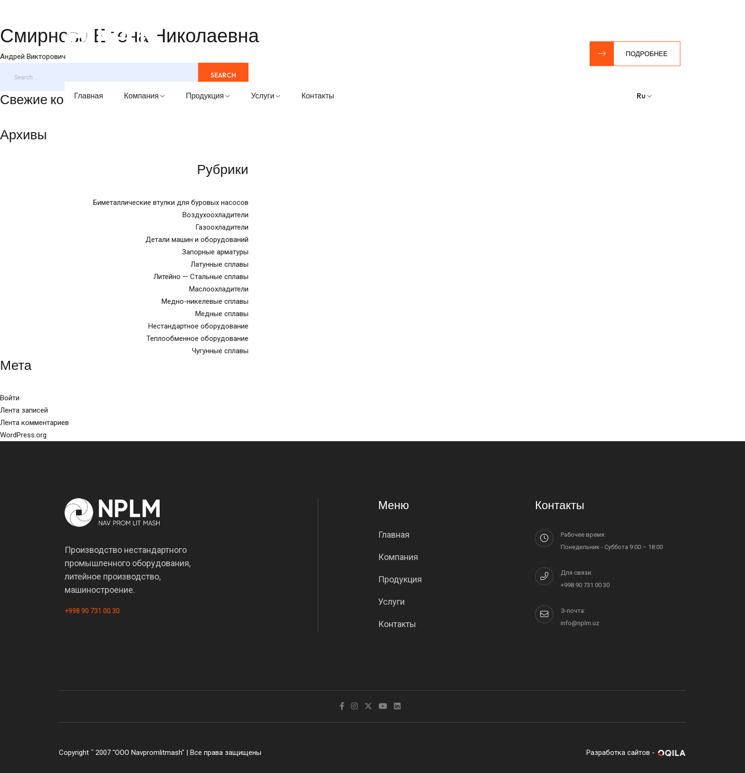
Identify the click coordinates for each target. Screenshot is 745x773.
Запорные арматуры (215, 252)
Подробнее (629, 54)
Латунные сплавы (219, 264)
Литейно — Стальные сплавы (200, 276)
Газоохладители (221, 227)
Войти (9, 398)
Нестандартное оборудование (198, 326)
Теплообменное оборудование (197, 338)
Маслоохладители (218, 289)
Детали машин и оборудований (196, 239)
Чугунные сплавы (220, 351)
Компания (144, 95)
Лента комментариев (34, 422)
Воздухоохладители (215, 215)
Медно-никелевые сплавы (205, 301)
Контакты (317, 95)
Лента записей (24, 410)
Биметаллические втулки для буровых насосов (170, 202)
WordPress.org (23, 435)
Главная (88, 95)
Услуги (265, 95)
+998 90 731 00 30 (92, 611)
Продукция (208, 95)
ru (644, 95)
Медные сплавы (221, 313)
